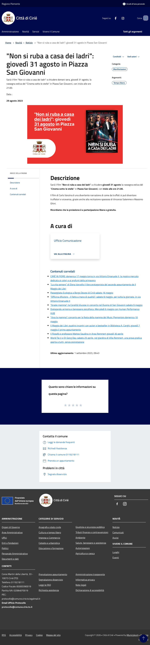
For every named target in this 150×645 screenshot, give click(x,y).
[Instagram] (119, 18)
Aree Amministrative (12, 532)
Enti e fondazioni (10, 543)
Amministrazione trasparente (90, 574)
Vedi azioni (133, 56)
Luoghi (115, 552)
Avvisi (115, 537)
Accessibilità (15, 635)
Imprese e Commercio (49, 537)
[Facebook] (111, 18)
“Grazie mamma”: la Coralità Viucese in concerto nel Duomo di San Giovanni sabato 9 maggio (96, 305)
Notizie (29, 42)
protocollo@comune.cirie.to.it (17, 607)
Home (8, 42)
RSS (4, 635)
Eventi (115, 557)
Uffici (4, 537)
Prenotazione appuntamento (53, 574)
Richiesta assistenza (49, 590)
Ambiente (80, 537)
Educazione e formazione (51, 548)
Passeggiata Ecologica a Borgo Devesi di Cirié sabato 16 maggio (81, 292)
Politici (5, 548)
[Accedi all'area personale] (133, 4)
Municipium (132, 635)
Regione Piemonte (11, 4)
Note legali (81, 585)
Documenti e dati (10, 559)
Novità (18, 42)
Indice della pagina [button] (18, 173)
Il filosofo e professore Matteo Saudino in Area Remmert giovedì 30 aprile (86, 333)
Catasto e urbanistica (49, 543)
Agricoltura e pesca (85, 553)
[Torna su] (143, 638)
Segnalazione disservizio (51, 579)
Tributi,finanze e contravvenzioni (92, 532)
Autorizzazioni (83, 548)
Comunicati (118, 532)
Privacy (29, 635)
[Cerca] (144, 18)
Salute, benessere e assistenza (91, 543)
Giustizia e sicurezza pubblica (90, 527)
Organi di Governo (11, 527)
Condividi (119, 56)
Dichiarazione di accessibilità (90, 590)
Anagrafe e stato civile (50, 527)
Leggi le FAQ (45, 585)
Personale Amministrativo (15, 553)
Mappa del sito (53, 635)
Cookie (39, 635)
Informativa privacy (85, 579)
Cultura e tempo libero (50, 532)
